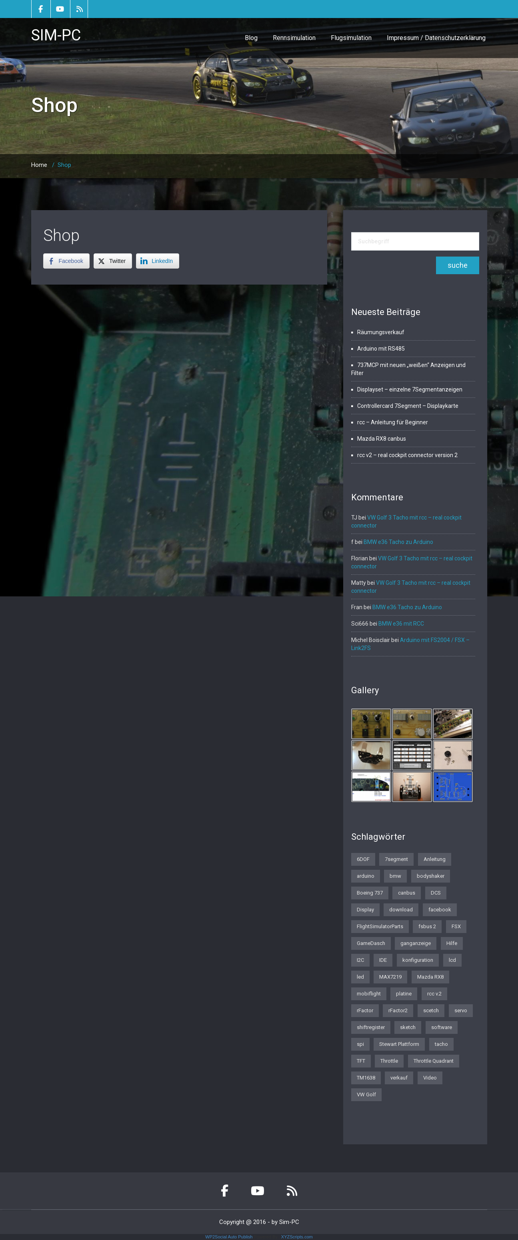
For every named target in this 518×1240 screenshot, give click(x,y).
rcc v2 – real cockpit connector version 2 (407, 455)
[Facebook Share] (66, 261)
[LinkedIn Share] (157, 261)
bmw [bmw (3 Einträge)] (395, 876)
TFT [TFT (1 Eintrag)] (361, 1061)
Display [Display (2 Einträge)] (365, 910)
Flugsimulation (351, 38)
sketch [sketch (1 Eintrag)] (408, 1027)
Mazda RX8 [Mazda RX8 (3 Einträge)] (430, 977)
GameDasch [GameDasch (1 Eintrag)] (371, 943)
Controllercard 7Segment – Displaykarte (407, 406)
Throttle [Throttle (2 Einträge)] (389, 1061)
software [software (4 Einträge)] (441, 1027)
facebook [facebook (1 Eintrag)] (439, 910)
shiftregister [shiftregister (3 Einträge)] (371, 1027)
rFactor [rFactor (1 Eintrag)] (365, 1010)
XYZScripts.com (297, 1236)
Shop (61, 235)
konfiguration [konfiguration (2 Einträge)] (417, 960)
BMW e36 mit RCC (401, 623)
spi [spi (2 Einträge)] (360, 1044)
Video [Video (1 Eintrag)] (430, 1078)
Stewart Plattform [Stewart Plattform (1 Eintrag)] (399, 1044)
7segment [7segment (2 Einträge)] (396, 859)
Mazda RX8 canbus (381, 438)
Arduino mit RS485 (381, 348)
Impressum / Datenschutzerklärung (436, 38)
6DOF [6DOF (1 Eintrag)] (363, 859)
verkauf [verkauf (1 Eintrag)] (399, 1078)
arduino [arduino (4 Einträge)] (365, 876)
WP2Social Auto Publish (228, 1236)
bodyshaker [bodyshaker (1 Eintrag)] (430, 876)
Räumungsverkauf (380, 332)
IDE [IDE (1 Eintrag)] (383, 960)
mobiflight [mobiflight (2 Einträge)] (369, 994)
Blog (251, 38)
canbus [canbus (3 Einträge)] (406, 893)
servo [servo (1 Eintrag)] (460, 1010)
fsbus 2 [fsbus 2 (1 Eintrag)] (427, 926)
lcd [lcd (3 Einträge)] (452, 960)
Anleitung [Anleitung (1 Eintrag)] (435, 859)
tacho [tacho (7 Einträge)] (441, 1044)
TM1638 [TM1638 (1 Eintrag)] (366, 1078)
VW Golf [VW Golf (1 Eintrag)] (366, 1095)
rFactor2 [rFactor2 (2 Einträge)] (398, 1010)
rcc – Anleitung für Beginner (392, 422)
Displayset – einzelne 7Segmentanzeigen (409, 389)
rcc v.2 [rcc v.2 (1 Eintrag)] (434, 994)
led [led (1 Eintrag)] (360, 977)
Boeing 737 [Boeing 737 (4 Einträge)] (370, 893)
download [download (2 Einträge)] (401, 910)
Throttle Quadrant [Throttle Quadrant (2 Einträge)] (434, 1061)
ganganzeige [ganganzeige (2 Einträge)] (415, 943)
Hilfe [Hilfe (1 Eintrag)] (451, 943)
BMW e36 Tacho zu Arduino (398, 542)
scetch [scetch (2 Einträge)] (431, 1010)
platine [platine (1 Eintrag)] (404, 994)
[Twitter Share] (113, 261)
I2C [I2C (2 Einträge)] (360, 960)
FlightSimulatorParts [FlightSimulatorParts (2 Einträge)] (380, 926)
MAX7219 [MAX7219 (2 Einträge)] (390, 977)
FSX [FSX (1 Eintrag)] (456, 926)
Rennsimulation (294, 38)
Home (39, 165)
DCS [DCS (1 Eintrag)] (436, 893)
